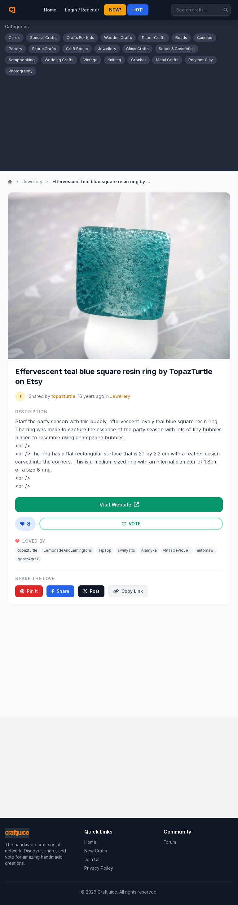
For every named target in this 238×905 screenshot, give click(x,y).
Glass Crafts (137, 48)
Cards (14, 37)
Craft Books (77, 48)
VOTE (131, 523)
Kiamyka (149, 550)
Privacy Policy (98, 868)
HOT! (137, 9)
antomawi (205, 550)
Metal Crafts (167, 60)
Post (91, 591)
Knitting (114, 60)
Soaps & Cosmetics (177, 48)
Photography (21, 71)
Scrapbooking (22, 60)
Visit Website (119, 505)
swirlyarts (126, 550)
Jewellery (107, 48)
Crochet (138, 60)
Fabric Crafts (44, 48)
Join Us (91, 859)
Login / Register (82, 9)
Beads (181, 37)
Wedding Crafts (59, 60)
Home (50, 9)
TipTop (105, 550)
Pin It (29, 591)
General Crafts (43, 37)
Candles (204, 37)
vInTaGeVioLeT (177, 550)
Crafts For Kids (80, 37)
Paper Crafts (153, 37)
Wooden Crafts (118, 37)
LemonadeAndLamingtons (68, 550)
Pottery (15, 48)
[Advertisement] (119, 124)
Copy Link (128, 591)
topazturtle (63, 396)
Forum (170, 842)
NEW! (115, 9)
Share (60, 591)
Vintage (90, 60)
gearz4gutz (28, 559)
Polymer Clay (200, 60)
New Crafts (95, 850)
